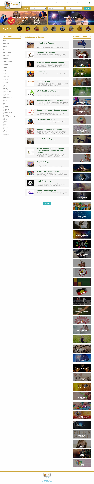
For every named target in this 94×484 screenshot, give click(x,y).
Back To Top (47, 203)
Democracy (5, 72)
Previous (59, 17)
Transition (5, 131)
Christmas (5, 63)
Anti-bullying (6, 48)
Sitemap (50, 481)
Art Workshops (43, 162)
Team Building (6, 128)
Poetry (4, 118)
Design (4, 73)
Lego (4, 103)
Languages (5, 98)
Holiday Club (6, 94)
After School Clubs (7, 42)
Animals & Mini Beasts (7, 45)
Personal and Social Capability (9, 116)
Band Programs (6, 55)
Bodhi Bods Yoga (43, 81)
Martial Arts (5, 106)
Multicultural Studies (7, 112)
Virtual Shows (6, 134)
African (4, 40)
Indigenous (5, 95)
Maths (4, 107)
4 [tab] (73, 22)
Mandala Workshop (44, 139)
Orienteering (5, 115)
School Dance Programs (46, 191)
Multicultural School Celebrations (50, 100)
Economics (5, 82)
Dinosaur (5, 75)
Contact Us (76, 3)
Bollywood (5, 58)
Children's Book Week (7, 61)
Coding (4, 66)
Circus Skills (5, 64)
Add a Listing (46, 3)
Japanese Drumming (7, 97)
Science (4, 122)
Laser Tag (5, 100)
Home (26, 3)
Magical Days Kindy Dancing (48, 171)
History (4, 92)
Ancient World (6, 43)
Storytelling (5, 127)
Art (4, 49)
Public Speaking (6, 119)
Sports (4, 125)
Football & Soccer (6, 86)
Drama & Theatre (6, 76)
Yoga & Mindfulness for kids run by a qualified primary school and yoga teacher (51, 150)
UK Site (48, 480)
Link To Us (66, 3)
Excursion (5, 83)
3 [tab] (71, 22)
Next (81, 17)
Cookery (5, 67)
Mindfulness (5, 110)
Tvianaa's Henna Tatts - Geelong (49, 129)
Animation (5, 46)
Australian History (7, 52)
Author (4, 54)
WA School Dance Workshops (48, 91)
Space (4, 124)
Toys (4, 130)
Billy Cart (5, 57)
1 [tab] (69, 22)
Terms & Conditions (45, 481)
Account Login (86, 3)
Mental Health (6, 109)
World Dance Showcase (46, 53)
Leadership (5, 101)
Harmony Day (6, 89)
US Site (45, 480)
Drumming (5, 79)
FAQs (56, 3)
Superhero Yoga (43, 72)
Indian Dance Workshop (46, 43)
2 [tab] (70, 22)
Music (4, 113)
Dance (4, 70)
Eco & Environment (7, 80)
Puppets (5, 121)
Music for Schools (44, 181)
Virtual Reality (6, 133)
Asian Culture (6, 51)
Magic (4, 104)
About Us (36, 3)
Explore (23, 20)
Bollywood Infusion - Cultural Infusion (52, 110)
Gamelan (5, 88)
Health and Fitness (7, 91)
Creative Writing (6, 69)
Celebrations (5, 60)
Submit (87, 8)
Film (4, 85)
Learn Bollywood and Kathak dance (51, 62)
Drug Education (6, 77)
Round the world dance (46, 120)
